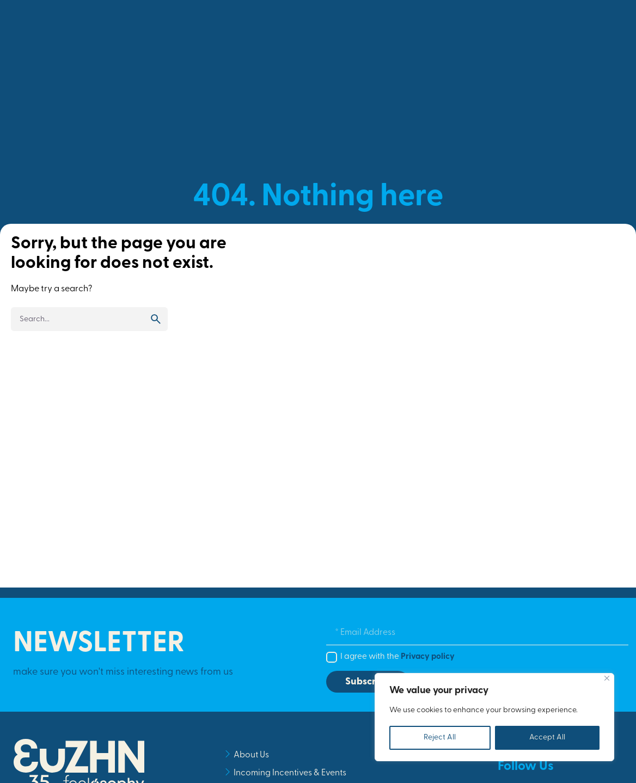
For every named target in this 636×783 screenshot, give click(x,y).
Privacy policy (428, 657)
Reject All (440, 737)
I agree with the (397, 657)
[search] (156, 319)
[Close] (606, 678)
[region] (494, 717)
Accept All (547, 737)
